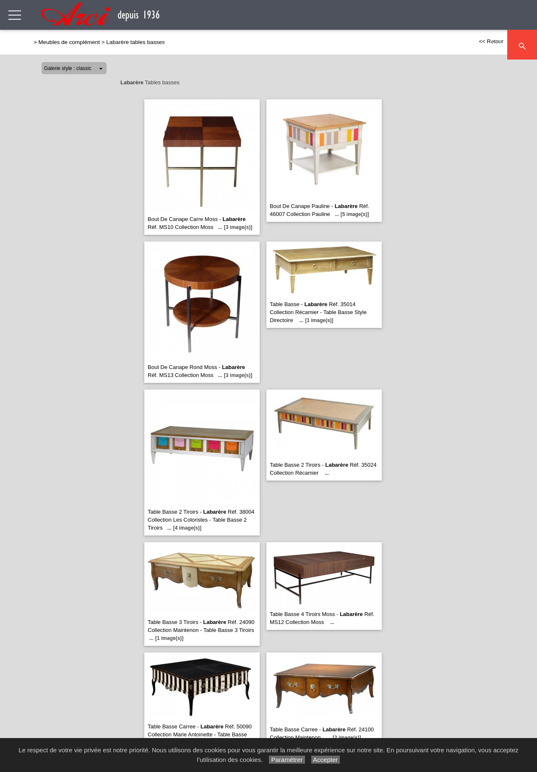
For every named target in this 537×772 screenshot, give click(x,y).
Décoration (460, 45)
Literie (420, 45)
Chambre (385, 45)
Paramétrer (286, 759)
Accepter (326, 759)
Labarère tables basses (135, 42)
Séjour (256, 45)
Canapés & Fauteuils (200, 45)
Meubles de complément (318, 45)
